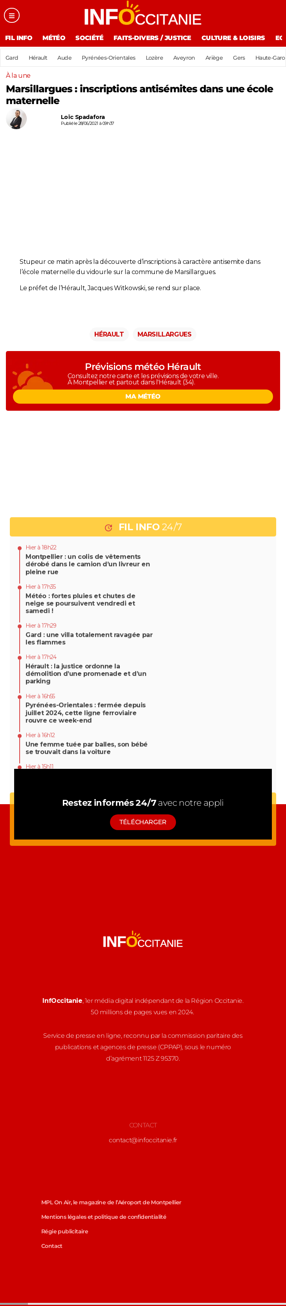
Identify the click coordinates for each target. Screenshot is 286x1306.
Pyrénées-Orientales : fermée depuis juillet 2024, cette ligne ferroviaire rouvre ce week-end (86, 857)
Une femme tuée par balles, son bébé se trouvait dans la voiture (87, 892)
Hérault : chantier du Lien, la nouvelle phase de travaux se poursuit (86, 924)
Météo (53, 38)
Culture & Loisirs (233, 38)
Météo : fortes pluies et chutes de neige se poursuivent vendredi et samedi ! (80, 748)
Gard (12, 57)
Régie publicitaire (64, 1231)
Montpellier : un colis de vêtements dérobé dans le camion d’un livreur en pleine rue (88, 709)
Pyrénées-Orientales (109, 57)
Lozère (154, 57)
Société (89, 38)
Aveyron (184, 57)
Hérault (38, 57)
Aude (64, 57)
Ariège (214, 57)
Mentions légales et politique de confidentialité (103, 1216)
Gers (239, 57)
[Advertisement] (143, 196)
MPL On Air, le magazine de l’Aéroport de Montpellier (111, 1202)
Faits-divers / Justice (152, 38)
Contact (51, 1245)
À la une (18, 75)
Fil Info (18, 38)
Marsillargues (165, 334)
